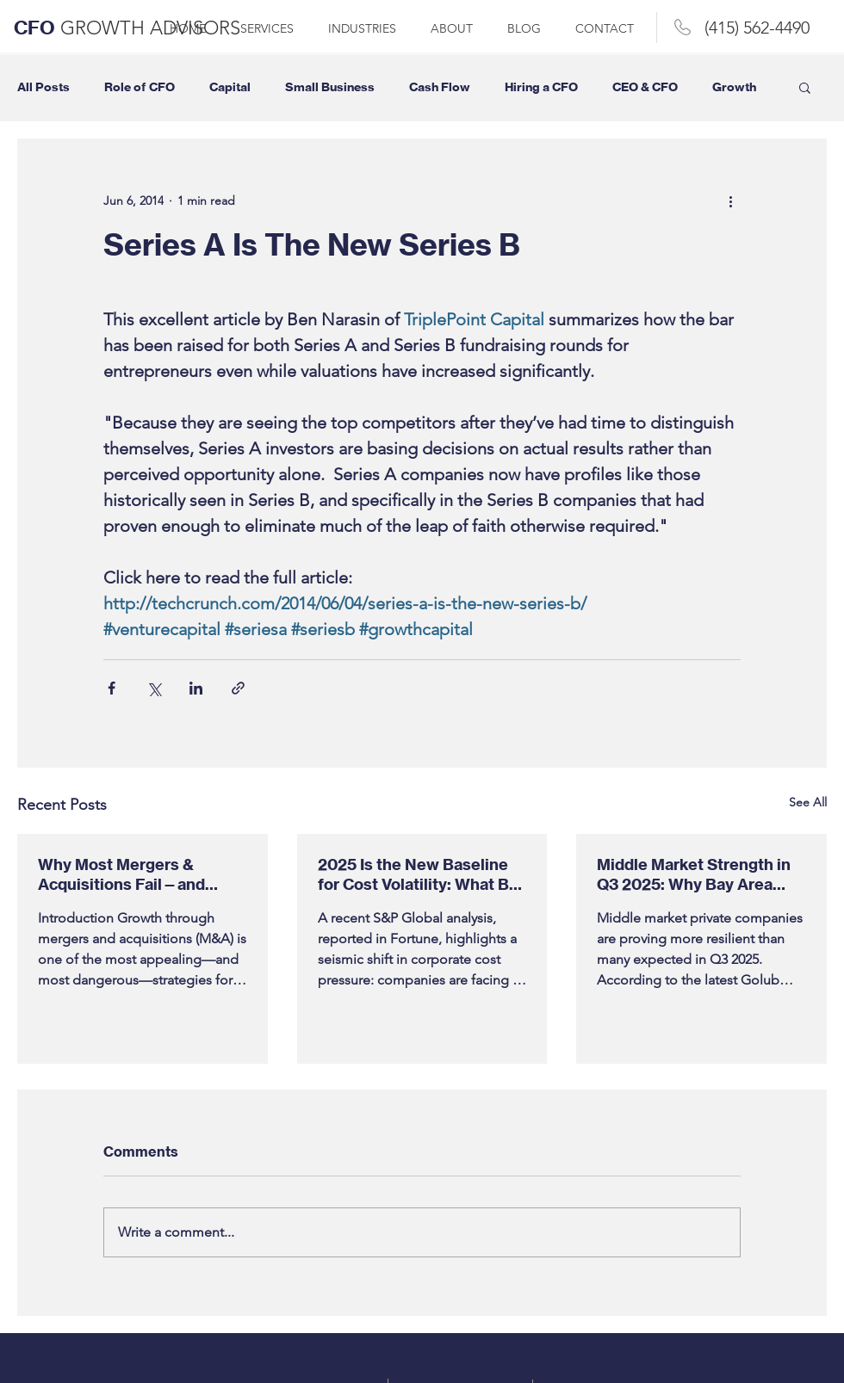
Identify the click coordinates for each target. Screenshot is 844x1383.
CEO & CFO (645, 87)
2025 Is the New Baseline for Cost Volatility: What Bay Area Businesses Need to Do (422, 874)
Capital (230, 87)
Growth (734, 87)
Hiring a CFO (541, 87)
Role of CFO (139, 87)
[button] (805, 87)
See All (808, 802)
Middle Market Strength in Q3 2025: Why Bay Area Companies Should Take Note (694, 874)
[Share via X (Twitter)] (154, 688)
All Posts (43, 87)
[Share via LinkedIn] (196, 688)
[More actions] (730, 200)
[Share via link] (238, 688)
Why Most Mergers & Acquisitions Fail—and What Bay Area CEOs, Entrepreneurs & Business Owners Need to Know (136, 874)
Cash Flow (439, 87)
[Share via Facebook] (111, 688)
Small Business (330, 87)
